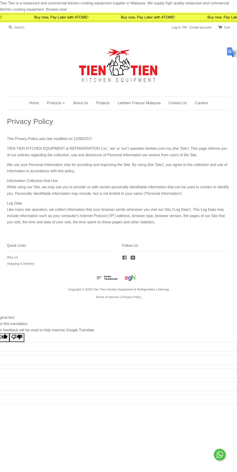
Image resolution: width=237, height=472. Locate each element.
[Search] (21, 27)
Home (34, 103)
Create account (200, 27)
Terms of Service (107, 297)
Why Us (12, 257)
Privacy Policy (131, 297)
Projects (103, 103)
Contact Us (177, 103)
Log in (176, 27)
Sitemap (163, 289)
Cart (227, 27)
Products (56, 103)
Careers (201, 103)
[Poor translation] (16, 337)
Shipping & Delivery (20, 263)
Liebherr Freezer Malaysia (139, 103)
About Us (80, 103)
